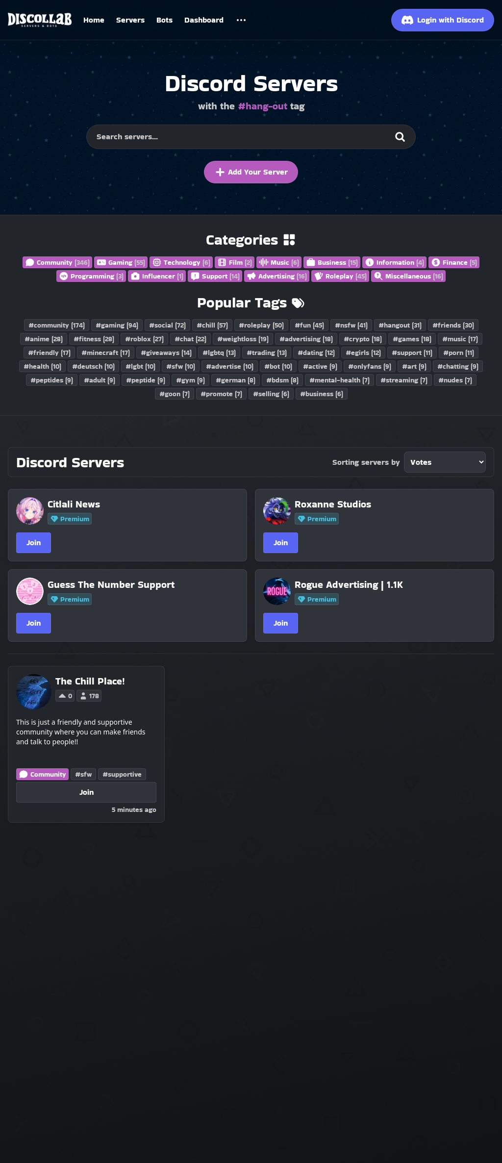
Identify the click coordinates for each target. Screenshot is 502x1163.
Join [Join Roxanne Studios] (281, 542)
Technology (181, 262)
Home (93, 19)
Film (234, 262)
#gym (190, 380)
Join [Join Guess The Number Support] (33, 623)
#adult (99, 380)
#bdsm (282, 380)
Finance (454, 262)
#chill (212, 325)
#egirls (363, 352)
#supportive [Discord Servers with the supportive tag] (122, 774)
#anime (44, 339)
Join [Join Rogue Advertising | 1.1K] (281, 623)
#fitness (94, 339)
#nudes (455, 380)
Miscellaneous (408, 276)
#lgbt (140, 366)
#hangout (400, 325)
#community (56, 325)
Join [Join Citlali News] (33, 542)
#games (412, 339)
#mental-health (339, 380)
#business (321, 394)
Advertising (277, 276)
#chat (190, 339)
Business (332, 262)
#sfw (180, 366)
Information (394, 262)
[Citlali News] (136, 504)
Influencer (156, 276)
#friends (453, 325)
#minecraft (105, 352)
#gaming (117, 325)
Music (279, 262)
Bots (164, 19)
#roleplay (261, 325)
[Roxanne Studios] (383, 504)
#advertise (229, 366)
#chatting (457, 366)
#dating (316, 352)
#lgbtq (219, 352)
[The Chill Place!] (90, 681)
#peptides (51, 380)
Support (215, 276)
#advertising (306, 339)
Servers (130, 19)
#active (320, 366)
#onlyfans (369, 366)
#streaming (403, 380)
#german (235, 380)
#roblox (144, 339)
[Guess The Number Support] (136, 584)
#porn (458, 352)
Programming (91, 276)
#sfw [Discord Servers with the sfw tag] (83, 774)
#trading (267, 352)
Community (57, 262)
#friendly (49, 352)
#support (412, 352)
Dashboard (204, 19)
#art (414, 366)
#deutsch (93, 366)
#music (460, 339)
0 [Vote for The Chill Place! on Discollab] (65, 696)
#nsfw (351, 325)
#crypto (363, 339)
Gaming (121, 262)
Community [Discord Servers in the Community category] (42, 774)
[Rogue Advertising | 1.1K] (383, 584)
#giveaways (166, 352)
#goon (174, 394)
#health (42, 366)
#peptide (145, 380)
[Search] (400, 136)
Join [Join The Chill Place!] (86, 792)
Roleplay (340, 276)
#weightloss (243, 339)
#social (167, 325)
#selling (271, 394)
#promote (221, 394)
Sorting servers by (366, 462)
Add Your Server (251, 172)
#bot (278, 366)
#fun (309, 325)
